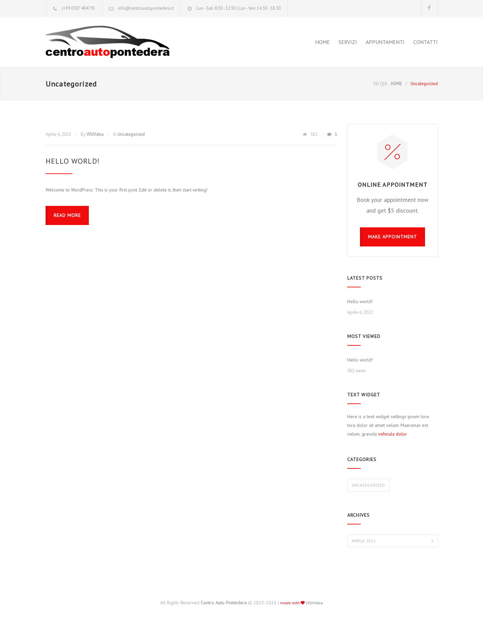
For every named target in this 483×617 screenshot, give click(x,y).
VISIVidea (95, 134)
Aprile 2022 (392, 541)
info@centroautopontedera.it (146, 8)
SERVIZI (348, 42)
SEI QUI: (380, 84)
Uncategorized (131, 134)
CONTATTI (425, 42)
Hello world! (73, 161)
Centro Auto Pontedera (224, 603)
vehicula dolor (392, 434)
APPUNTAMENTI (385, 42)
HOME (322, 42)
